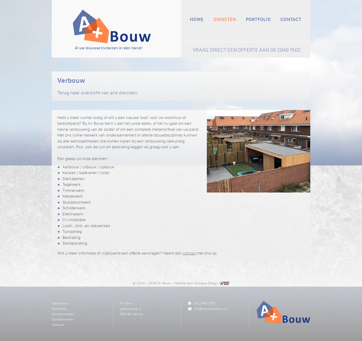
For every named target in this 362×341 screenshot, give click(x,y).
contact (189, 253)
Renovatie (59, 308)
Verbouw (58, 324)
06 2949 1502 (205, 303)
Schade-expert (63, 314)
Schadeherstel (62, 319)
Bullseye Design (206, 283)
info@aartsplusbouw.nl (210, 308)
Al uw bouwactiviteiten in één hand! (108, 48)
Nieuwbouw (60, 303)
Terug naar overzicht (78, 92)
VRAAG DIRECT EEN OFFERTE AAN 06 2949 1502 (247, 49)
